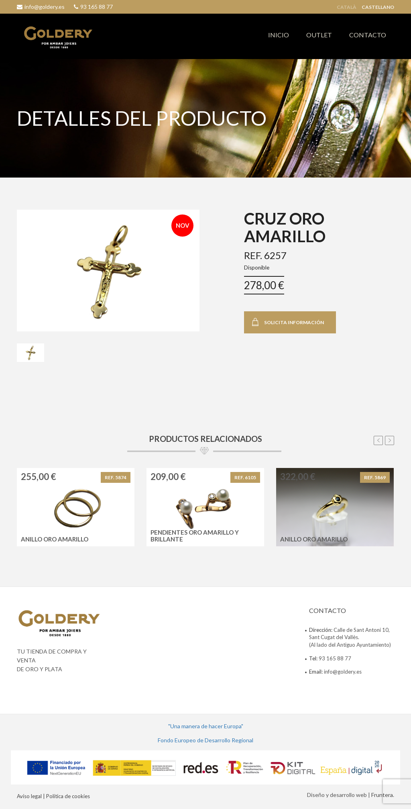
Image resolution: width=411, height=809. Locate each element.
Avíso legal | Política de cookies (53, 796)
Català (346, 7)
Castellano (378, 7)
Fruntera (382, 794)
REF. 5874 (115, 477)
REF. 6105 (245, 477)
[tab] (30, 352)
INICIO (278, 35)
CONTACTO (367, 35)
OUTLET (319, 35)
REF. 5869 (375, 477)
